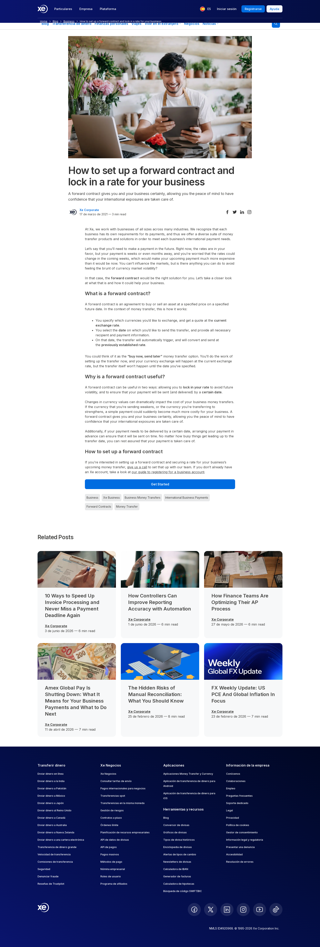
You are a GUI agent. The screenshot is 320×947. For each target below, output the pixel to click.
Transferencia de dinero (71, 24)
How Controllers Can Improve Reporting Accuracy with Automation (159, 602)
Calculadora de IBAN (175, 869)
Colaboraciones (236, 781)
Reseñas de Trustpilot (51, 883)
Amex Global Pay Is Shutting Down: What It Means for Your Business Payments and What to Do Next (76, 701)
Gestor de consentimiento (242, 832)
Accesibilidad (234, 854)
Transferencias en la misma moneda (122, 803)
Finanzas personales (111, 24)
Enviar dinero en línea (50, 773)
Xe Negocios (108, 773)
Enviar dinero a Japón (51, 803)
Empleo (230, 788)
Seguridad (44, 869)
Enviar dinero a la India (51, 781)
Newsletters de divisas (177, 861)
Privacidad (232, 817)
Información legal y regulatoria (244, 839)
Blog (45, 24)
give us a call (137, 467)
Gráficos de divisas (175, 832)
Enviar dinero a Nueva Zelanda (56, 832)
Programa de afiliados (113, 883)
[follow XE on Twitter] (210, 909)
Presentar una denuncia (240, 847)
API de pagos (108, 847)
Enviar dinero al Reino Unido (54, 810)
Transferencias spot (112, 795)
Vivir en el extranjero (163, 24)
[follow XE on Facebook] (194, 909)
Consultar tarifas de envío (116, 781)
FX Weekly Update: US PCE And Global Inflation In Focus (243, 694)
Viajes (136, 24)
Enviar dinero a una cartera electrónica (61, 839)
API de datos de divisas (114, 839)
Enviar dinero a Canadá (51, 817)
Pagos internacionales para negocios (123, 788)
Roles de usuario (110, 876)
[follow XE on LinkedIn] (226, 909)
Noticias (210, 24)
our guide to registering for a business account (168, 472)
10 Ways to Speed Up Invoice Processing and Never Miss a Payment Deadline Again (72, 605)
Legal (229, 810)
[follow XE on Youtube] (259, 909)
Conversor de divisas (176, 825)
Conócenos (233, 773)
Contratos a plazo (111, 817)
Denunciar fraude (48, 876)
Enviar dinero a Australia (52, 825)
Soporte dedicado (237, 803)
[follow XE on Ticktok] (275, 909)
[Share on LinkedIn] (242, 212)
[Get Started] (160, 484)
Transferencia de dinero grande (57, 847)
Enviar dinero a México (51, 795)
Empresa (85, 9)
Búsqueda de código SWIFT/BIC (182, 891)
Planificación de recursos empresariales (125, 832)
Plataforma (108, 9)
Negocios (191, 24)
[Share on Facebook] (227, 212)
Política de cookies (237, 825)
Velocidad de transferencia (54, 854)
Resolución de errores (239, 861)
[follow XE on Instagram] (243, 909)
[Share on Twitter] (234, 212)
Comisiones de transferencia (55, 861)
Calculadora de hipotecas (178, 883)
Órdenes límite (109, 825)
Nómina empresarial (112, 869)
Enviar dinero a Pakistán (52, 788)
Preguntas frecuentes (239, 795)
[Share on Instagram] (249, 212)
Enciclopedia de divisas (177, 847)
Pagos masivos (109, 854)
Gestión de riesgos (112, 810)
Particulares (63, 9)
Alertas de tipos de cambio (179, 854)
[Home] (43, 9)
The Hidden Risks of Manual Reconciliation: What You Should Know (156, 694)
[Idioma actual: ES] (205, 9)
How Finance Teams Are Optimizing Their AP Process (239, 602)
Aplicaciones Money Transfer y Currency (188, 773)
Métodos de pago (111, 861)
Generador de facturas (177, 876)
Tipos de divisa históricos (179, 839)
